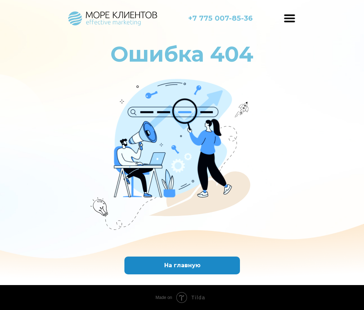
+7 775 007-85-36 (220, 18)
